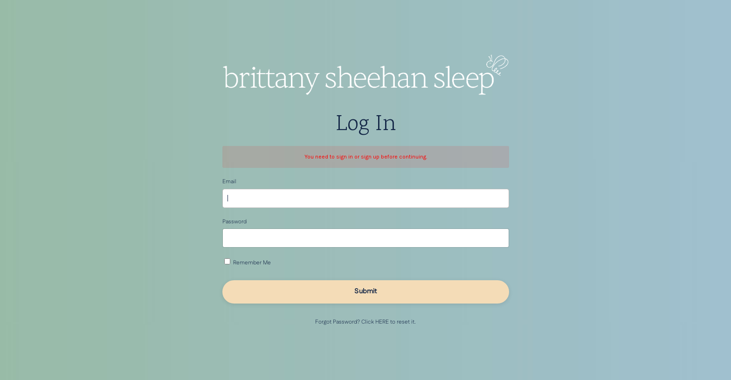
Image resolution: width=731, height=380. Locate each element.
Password (234, 222)
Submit (365, 291)
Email (229, 182)
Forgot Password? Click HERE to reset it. (365, 322)
